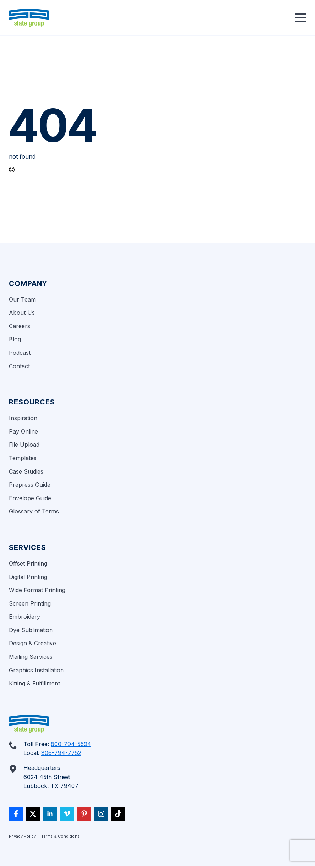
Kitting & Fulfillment (34, 683)
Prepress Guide (29, 484)
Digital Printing (28, 576)
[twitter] (33, 814)
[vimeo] (67, 814)
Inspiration (23, 417)
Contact (19, 366)
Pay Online (23, 431)
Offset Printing (28, 563)
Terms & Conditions (60, 836)
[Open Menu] (300, 17)
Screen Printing (30, 603)
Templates (23, 458)
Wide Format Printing (37, 590)
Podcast (20, 352)
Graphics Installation (36, 670)
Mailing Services (30, 656)
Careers (19, 326)
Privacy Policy (22, 836)
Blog (15, 339)
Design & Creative (32, 643)
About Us (22, 312)
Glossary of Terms (34, 511)
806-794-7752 (61, 752)
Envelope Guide (30, 498)
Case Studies (26, 471)
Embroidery (24, 616)
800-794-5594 (71, 744)
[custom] (16, 814)
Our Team (22, 299)
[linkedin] (50, 814)
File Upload (24, 444)
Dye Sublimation (31, 630)
